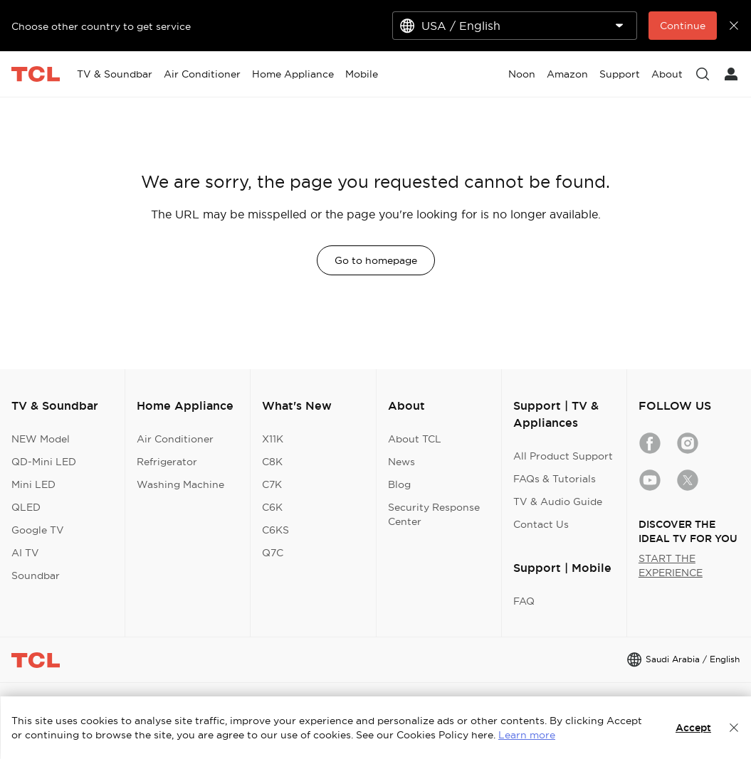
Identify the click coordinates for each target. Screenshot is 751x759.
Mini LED (33, 484)
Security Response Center (434, 514)
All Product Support (563, 456)
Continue (682, 25)
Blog (399, 484)
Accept (693, 727)
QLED (26, 507)
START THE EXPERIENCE (671, 565)
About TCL (414, 438)
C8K (272, 461)
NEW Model (40, 438)
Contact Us (541, 524)
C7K (272, 484)
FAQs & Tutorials (554, 478)
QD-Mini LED (43, 461)
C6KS (275, 530)
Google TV (37, 530)
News (401, 461)
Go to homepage (376, 260)
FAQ (524, 601)
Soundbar (35, 575)
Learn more (526, 734)
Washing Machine (180, 484)
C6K (272, 507)
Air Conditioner (175, 438)
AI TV (25, 552)
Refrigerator (167, 461)
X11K (272, 438)
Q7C (272, 552)
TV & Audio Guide (557, 501)
